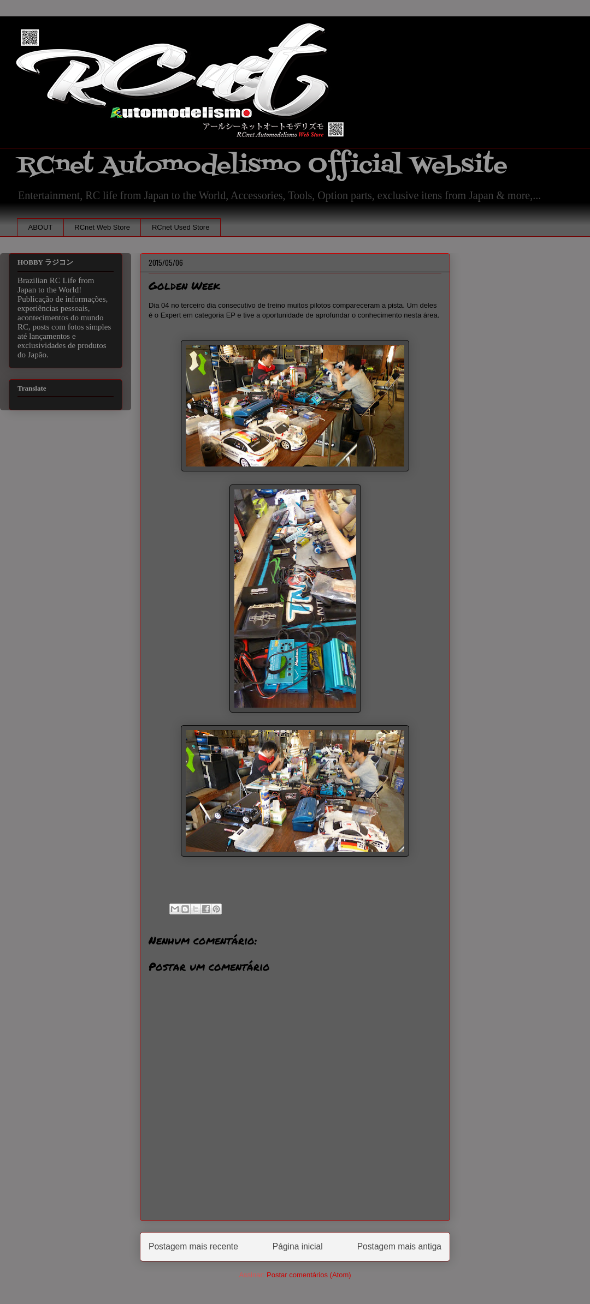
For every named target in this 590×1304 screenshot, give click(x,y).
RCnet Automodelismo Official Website (262, 165)
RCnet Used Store (181, 227)
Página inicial (298, 1246)
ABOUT (40, 227)
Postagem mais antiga (399, 1246)
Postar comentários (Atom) (309, 1275)
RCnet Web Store (102, 227)
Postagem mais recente (193, 1246)
